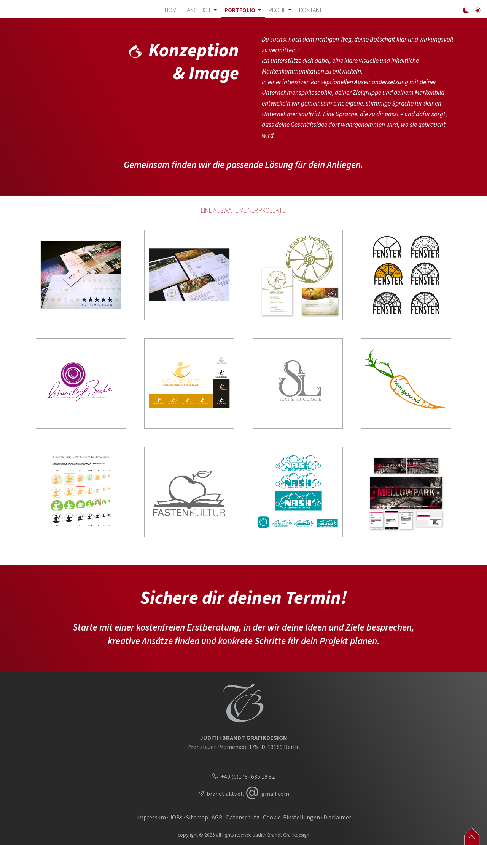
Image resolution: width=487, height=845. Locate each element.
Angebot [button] (199, 10)
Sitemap (197, 817)
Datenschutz (242, 817)
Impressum (151, 817)
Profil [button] (278, 10)
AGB (217, 817)
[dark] (466, 11)
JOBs (176, 817)
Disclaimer (337, 817)
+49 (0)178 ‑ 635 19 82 (243, 777)
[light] (478, 11)
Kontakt (310, 10)
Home (172, 10)
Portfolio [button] (240, 10)
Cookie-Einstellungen (291, 817)
